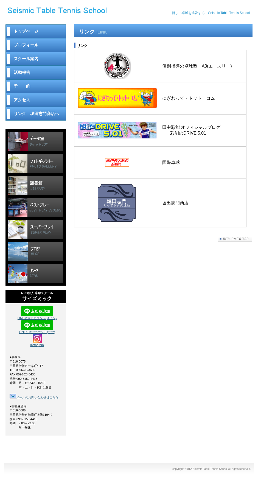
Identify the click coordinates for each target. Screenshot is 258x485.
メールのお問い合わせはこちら (34, 397)
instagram (37, 344)
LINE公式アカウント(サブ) (37, 330)
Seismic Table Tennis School (71, 13)
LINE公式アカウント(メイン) (37, 316)
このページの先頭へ (235, 239)
